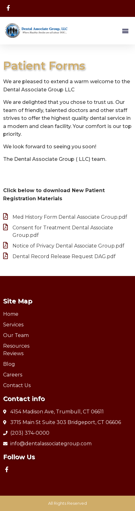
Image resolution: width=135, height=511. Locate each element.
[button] (125, 30)
